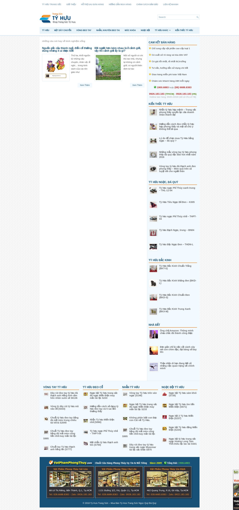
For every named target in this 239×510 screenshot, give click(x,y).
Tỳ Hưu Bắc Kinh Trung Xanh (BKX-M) (175, 310)
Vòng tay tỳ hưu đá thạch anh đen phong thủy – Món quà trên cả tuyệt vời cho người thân (177, 169)
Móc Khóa (130, 30)
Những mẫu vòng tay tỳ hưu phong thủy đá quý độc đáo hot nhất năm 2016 (178, 154)
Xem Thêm (85, 85)
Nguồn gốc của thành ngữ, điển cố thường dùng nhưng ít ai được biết (67, 49)
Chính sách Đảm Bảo (147, 4)
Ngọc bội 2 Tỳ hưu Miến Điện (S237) (181, 417)
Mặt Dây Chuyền (62, 30)
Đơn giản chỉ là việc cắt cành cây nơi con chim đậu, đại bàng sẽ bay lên (178, 349)
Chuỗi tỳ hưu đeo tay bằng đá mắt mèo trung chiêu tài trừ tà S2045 (64, 420)
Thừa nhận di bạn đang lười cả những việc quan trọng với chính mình (177, 366)
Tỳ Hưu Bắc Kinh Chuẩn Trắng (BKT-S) (175, 267)
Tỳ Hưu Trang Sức (51, 4)
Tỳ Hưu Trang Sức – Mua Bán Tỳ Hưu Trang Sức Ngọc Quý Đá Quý (123, 503)
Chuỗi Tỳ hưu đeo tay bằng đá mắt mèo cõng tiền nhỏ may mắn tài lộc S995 (59, 435)
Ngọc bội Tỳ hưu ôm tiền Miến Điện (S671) (182, 405)
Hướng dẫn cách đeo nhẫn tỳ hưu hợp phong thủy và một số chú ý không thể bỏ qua (176, 126)
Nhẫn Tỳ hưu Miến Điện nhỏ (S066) (102, 420)
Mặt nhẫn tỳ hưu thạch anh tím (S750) (104, 443)
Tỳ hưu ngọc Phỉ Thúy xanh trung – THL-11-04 (177, 189)
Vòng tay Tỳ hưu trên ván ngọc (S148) (143, 394)
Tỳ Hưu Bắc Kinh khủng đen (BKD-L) (177, 281)
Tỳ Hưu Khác (164, 29)
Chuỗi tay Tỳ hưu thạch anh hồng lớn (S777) (62, 448)
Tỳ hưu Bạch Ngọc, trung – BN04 (176, 230)
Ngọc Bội (145, 30)
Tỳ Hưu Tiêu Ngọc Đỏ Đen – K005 (177, 202)
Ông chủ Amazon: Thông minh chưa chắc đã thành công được (177, 331)
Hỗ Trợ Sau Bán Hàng (92, 4)
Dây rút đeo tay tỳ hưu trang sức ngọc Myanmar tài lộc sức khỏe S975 (142, 447)
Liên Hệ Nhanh (170, 4)
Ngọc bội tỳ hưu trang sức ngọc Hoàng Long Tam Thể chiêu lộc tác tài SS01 (183, 441)
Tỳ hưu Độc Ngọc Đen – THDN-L (176, 244)
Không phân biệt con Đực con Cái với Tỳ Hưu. (143, 418)
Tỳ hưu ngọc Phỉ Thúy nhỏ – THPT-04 (177, 217)
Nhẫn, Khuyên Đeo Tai (108, 30)
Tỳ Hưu (45, 30)
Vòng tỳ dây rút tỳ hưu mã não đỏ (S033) (64, 407)
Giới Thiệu (71, 4)
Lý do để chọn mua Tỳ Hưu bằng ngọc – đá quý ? (176, 139)
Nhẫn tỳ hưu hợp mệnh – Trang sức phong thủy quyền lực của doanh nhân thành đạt (177, 112)
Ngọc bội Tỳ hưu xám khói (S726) (183, 394)
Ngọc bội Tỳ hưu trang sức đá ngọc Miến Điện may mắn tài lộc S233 (104, 395)
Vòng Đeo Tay (83, 30)
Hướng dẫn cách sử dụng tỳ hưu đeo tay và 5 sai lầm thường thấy (104, 409)
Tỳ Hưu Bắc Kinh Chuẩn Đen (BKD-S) (174, 296)
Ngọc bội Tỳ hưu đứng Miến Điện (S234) (183, 428)
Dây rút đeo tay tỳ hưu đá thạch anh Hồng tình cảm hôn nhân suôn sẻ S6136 (64, 395)
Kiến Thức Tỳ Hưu (184, 30)
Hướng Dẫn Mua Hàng (120, 4)
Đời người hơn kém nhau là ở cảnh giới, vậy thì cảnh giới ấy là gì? (118, 49)
